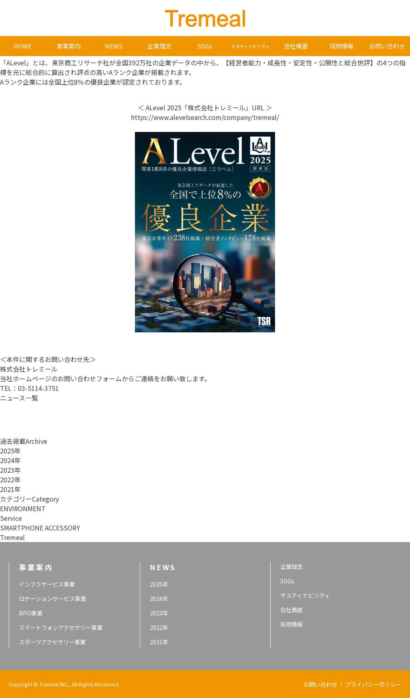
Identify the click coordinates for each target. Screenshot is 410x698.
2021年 (10, 489)
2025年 (10, 450)
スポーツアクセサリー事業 (52, 641)
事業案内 (68, 46)
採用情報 (342, 46)
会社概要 (296, 46)
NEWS (114, 46)
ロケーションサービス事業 (52, 598)
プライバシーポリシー (373, 684)
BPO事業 (30, 613)
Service (11, 518)
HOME (23, 46)
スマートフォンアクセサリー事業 (60, 627)
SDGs (205, 46)
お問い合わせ (387, 46)
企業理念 (159, 46)
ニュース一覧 (19, 398)
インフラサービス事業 (47, 584)
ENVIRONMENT (23, 508)
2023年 (10, 470)
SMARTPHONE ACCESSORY (40, 527)
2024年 (10, 460)
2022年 (10, 479)
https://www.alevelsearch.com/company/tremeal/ (205, 117)
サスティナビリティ (250, 46)
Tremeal (12, 537)
